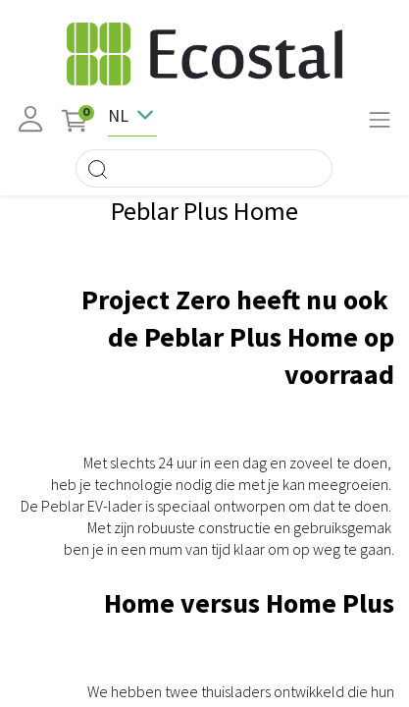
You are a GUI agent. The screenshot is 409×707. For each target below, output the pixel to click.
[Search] (97, 168)
